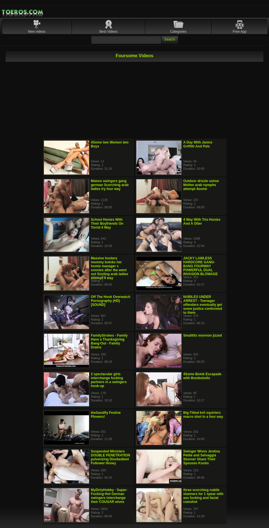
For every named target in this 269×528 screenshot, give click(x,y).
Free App (239, 32)
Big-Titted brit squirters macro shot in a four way (203, 415)
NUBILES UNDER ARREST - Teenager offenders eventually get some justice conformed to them (202, 305)
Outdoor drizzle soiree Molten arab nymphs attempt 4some (201, 185)
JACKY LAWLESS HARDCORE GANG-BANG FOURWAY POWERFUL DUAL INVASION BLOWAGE (200, 266)
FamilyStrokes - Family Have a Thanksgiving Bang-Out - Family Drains (109, 341)
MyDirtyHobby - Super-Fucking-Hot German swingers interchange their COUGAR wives (109, 496)
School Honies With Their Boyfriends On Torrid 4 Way (107, 223)
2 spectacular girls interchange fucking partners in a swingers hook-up (109, 380)
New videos (36, 32)
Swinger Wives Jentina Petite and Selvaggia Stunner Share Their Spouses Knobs (201, 457)
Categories (178, 32)
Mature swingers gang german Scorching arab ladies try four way (110, 185)
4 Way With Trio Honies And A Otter (202, 222)
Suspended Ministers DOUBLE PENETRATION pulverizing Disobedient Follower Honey (110, 457)
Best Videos (108, 32)
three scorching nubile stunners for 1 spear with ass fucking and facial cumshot (203, 496)
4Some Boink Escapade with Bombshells (202, 376)
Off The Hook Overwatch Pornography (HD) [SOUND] (110, 301)
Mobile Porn (23, 12)
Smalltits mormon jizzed (202, 335)
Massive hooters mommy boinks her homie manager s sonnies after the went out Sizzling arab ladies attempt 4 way (109, 268)
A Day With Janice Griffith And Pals (197, 144)
